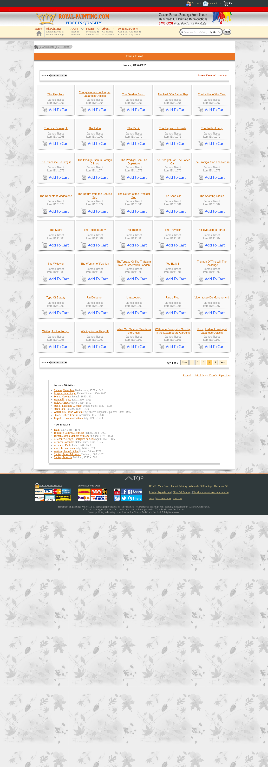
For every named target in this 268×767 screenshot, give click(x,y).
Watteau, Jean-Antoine (66, 702)
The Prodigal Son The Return (212, 256)
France (66, 46)
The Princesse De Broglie (55, 256)
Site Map (177, 750)
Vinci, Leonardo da (64, 699)
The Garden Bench (133, 125)
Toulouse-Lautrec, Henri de (69, 684)
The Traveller (173, 387)
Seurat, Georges (62, 648)
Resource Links (163, 750)
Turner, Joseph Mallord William (71, 687)
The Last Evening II (56, 191)
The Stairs (56, 387)
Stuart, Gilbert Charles (66, 666)
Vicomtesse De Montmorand (211, 517)
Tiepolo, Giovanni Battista (68, 669)
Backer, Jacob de (63, 709)
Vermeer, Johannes (64, 693)
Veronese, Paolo (62, 696)
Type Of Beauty (55, 517)
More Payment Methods (50, 737)
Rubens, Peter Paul (64, 642)
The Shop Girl (172, 321)
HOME (152, 738)
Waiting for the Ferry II (55, 583)
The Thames (134, 387)
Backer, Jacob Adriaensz (67, 705)
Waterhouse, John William (68, 663)
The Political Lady (212, 191)
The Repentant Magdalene (56, 321)
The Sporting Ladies (212, 321)
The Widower (56, 452)
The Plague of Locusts (172, 191)
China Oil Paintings (182, 744)
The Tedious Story (95, 387)
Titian (57, 681)
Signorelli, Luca (62, 651)
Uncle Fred (172, 517)
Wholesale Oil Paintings (200, 738)
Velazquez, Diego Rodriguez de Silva (74, 690)
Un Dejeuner (94, 517)
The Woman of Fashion (95, 452)
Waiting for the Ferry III (95, 583)
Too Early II (173, 452)
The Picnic (133, 191)
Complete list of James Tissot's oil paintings (207, 626)
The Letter (95, 191)
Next (222, 614)
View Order (163, 738)
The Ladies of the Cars (212, 125)
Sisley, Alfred (61, 654)
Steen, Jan (59, 660)
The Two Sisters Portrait (211, 387)
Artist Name (48, 46)
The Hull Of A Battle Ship (173, 125)
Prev (184, 614)
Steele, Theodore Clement (68, 657)
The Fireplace (55, 125)
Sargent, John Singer (65, 645)
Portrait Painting (179, 738)
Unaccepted (134, 517)
